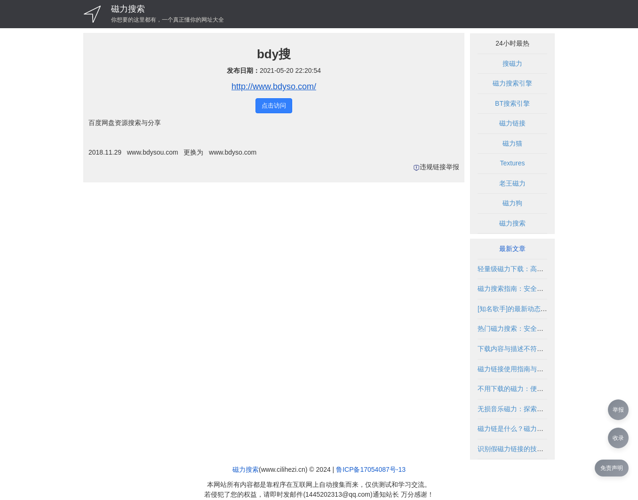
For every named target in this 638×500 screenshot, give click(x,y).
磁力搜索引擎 (512, 83)
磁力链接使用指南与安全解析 (520, 369)
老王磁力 (512, 183)
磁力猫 (512, 143)
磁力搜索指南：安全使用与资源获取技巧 (537, 288)
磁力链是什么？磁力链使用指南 (524, 428)
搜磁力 (512, 63)
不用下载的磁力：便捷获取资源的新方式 (537, 388)
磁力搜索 (128, 9)
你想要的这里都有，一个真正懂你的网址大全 (167, 20)
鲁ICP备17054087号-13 (371, 469)
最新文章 (512, 248)
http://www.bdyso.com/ (273, 86)
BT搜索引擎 (512, 103)
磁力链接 (512, 123)
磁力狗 (512, 203)
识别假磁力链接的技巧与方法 (520, 449)
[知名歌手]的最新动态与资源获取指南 (532, 308)
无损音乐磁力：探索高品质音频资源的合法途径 (547, 409)
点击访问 (274, 105)
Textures (512, 163)
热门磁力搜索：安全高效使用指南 (527, 328)
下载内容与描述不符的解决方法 (524, 348)
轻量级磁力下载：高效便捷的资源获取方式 (540, 269)
